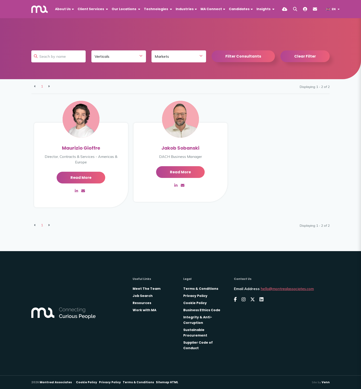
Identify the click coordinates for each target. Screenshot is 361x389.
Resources (142, 303)
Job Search (143, 295)
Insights (263, 9)
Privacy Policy (195, 295)
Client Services (91, 9)
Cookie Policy (195, 303)
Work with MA (144, 310)
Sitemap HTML (167, 382)
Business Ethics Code (201, 310)
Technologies (156, 9)
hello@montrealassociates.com (287, 288)
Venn (326, 382)
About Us (63, 9)
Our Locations (124, 9)
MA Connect (211, 9)
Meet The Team (146, 288)
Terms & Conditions (200, 288)
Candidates (239, 9)
